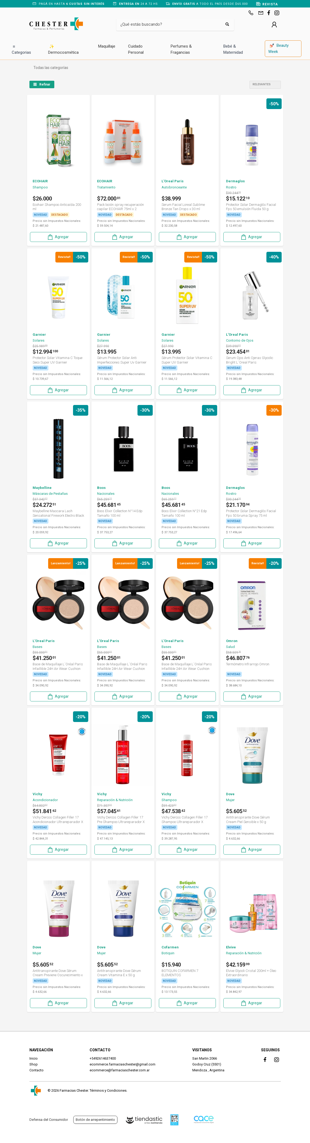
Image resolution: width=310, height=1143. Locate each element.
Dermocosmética (63, 49)
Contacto (36, 1070)
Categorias (21, 49)
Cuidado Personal (136, 49)
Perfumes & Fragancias (181, 49)
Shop (33, 1064)
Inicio (33, 1058)
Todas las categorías (50, 67)
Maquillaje (106, 46)
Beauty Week (278, 48)
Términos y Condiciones (108, 1090)
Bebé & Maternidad (233, 49)
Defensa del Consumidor (48, 1120)
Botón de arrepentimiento (95, 1120)
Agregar (58, 237)
